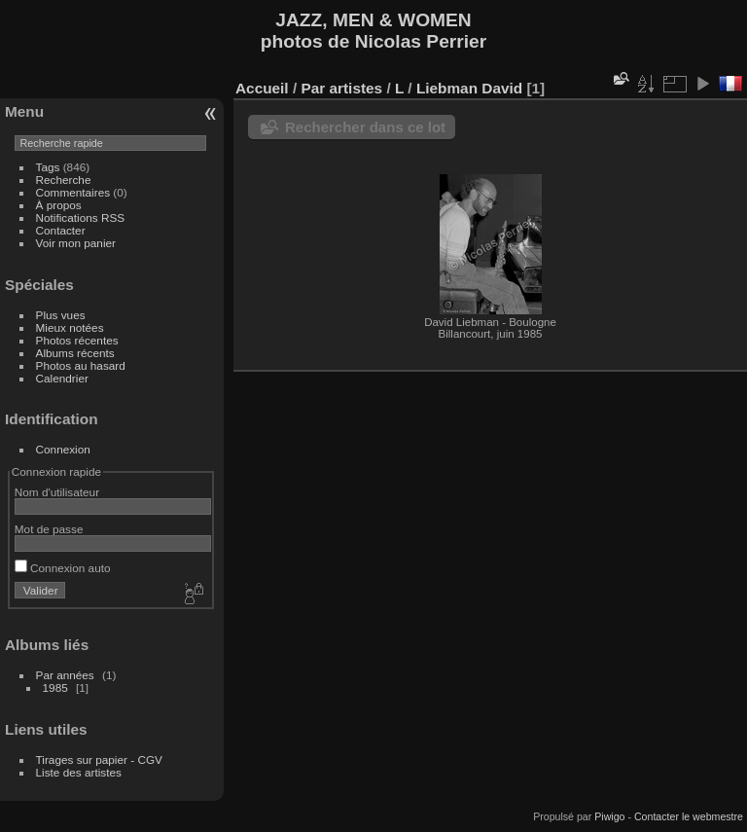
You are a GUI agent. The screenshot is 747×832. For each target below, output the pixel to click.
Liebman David (469, 88)
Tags (48, 167)
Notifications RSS (80, 217)
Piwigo (609, 816)
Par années (65, 675)
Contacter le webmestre (688, 816)
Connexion (63, 449)
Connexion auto (63, 567)
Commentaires (73, 192)
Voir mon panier (76, 242)
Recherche (63, 179)
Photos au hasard (80, 365)
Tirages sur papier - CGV (99, 759)
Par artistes (341, 88)
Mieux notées (70, 327)
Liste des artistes (79, 772)
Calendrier (62, 378)
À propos (59, 205)
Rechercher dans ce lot (365, 127)
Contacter (61, 230)
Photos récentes (77, 340)
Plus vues (61, 314)
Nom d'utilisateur (57, 492)
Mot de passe (49, 529)
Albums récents (75, 352)
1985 (55, 687)
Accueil (262, 88)
